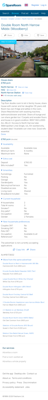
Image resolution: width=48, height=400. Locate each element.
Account (35, 13)
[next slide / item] (45, 58)
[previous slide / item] (2, 58)
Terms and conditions (21, 378)
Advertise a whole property (14, 361)
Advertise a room (10, 352)
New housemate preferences (16, 221)
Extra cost (7, 158)
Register (35, 5)
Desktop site (20, 373)
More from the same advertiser (17, 259)
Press (19, 382)
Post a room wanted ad (13, 357)
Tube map (27, 93)
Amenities (7, 170)
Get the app (8, 373)
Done (3, 134)
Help (43, 13)
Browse (15, 13)
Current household (11, 198)
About (7, 378)
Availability (8, 144)
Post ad (24, 13)
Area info (11, 90)
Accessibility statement (13, 387)
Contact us (32, 373)
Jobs (27, 387)
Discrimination (30, 382)
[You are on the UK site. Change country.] (26, 5)
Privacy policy (9, 382)
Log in (43, 5)
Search (6, 13)
